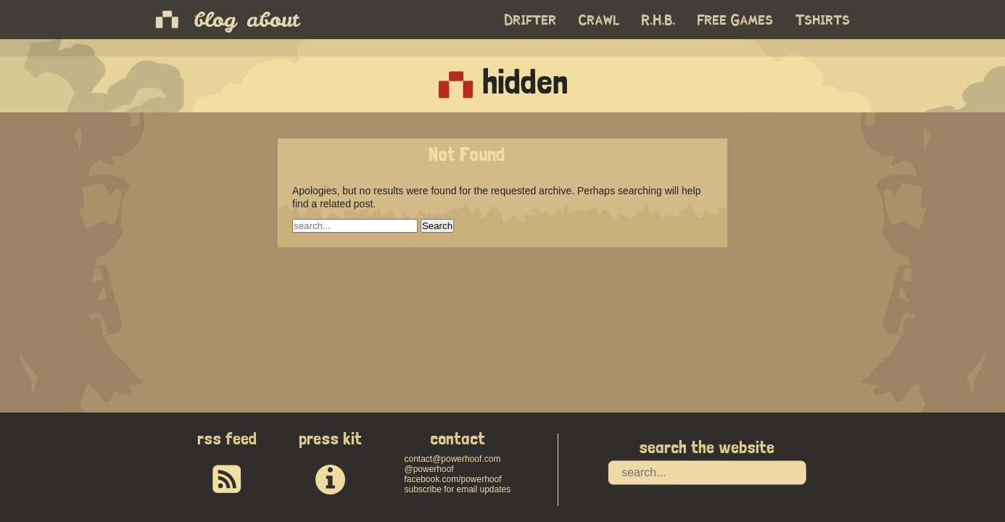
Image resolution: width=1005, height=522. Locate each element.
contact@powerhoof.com (452, 459)
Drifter (531, 20)
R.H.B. (659, 20)
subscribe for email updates (457, 489)
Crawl (599, 20)
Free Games (736, 20)
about (273, 19)
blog (215, 19)
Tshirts (823, 20)
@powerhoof (428, 469)
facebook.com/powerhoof (452, 479)
